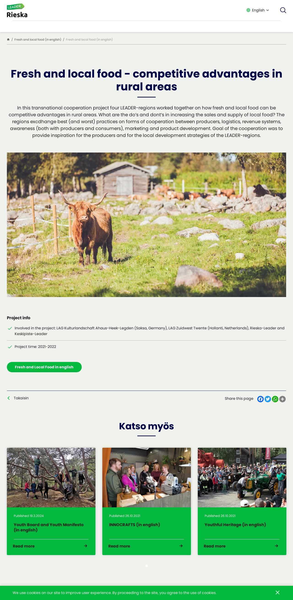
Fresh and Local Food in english (45, 367)
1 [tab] (146, 570)
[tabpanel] (51, 504)
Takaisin (21, 399)
